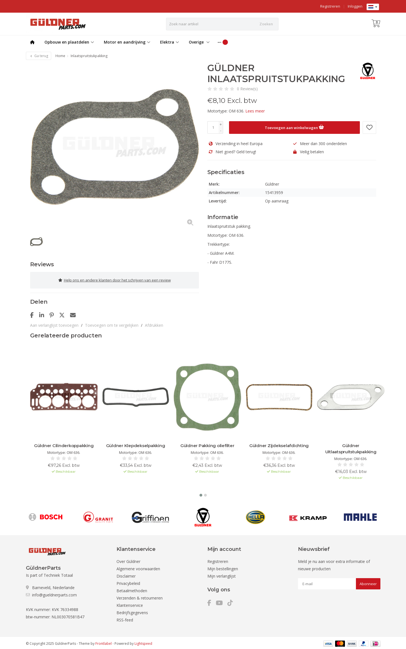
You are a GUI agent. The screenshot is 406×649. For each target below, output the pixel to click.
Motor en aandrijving (127, 42)
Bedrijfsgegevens (132, 610)
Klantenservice (129, 603)
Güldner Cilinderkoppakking (64, 443)
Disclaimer (126, 574)
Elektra (169, 42)
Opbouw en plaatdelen (69, 42)
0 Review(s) (247, 88)
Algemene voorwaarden (138, 566)
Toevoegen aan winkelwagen (294, 126)
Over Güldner (128, 559)
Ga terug (38, 55)
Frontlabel (103, 641)
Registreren (330, 6)
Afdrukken (154, 323)
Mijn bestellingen (222, 566)
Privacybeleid (128, 581)
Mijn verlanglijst (221, 574)
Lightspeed (143, 641)
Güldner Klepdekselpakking (135, 443)
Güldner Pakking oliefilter (207, 443)
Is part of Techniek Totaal (49, 573)
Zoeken (266, 23)
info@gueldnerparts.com (54, 593)
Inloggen (355, 6)
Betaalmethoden (131, 588)
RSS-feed (124, 618)
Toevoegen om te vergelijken (111, 323)
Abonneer (368, 581)
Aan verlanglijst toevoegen (54, 323)
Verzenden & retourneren (139, 596)
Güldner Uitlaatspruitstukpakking (350, 446)
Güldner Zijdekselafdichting (279, 443)
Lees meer (255, 111)
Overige (199, 42)
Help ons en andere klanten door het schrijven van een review (114, 279)
